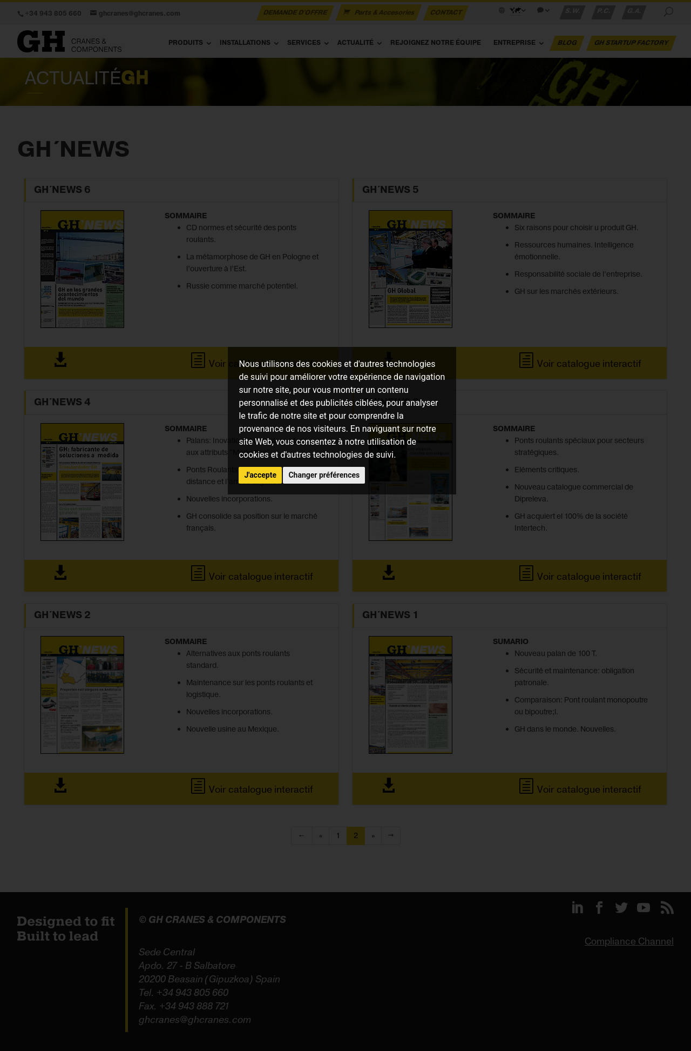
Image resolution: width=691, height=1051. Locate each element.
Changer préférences (324, 475)
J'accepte (260, 475)
